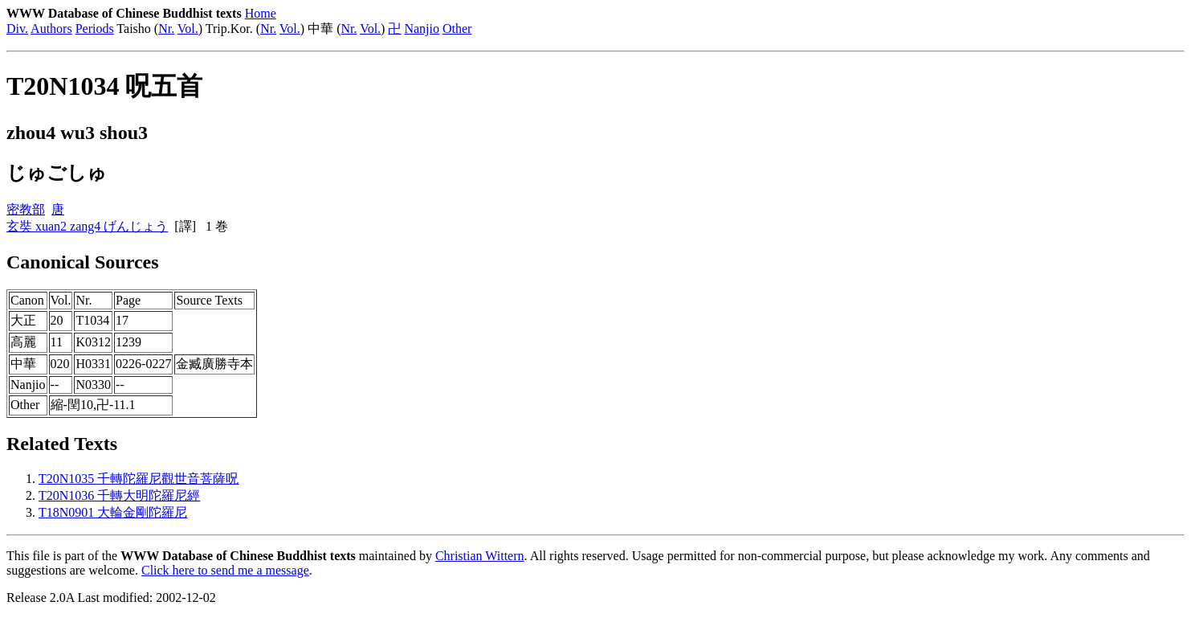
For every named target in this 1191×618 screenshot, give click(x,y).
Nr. (166, 28)
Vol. (187, 28)
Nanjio (421, 28)
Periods (94, 28)
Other (457, 28)
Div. (17, 28)
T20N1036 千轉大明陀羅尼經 (119, 495)
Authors (51, 28)
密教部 (25, 209)
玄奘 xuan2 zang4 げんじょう (87, 226)
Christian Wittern (479, 556)
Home (260, 13)
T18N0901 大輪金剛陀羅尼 (113, 512)
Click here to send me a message (225, 570)
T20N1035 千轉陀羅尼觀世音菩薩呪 (139, 478)
